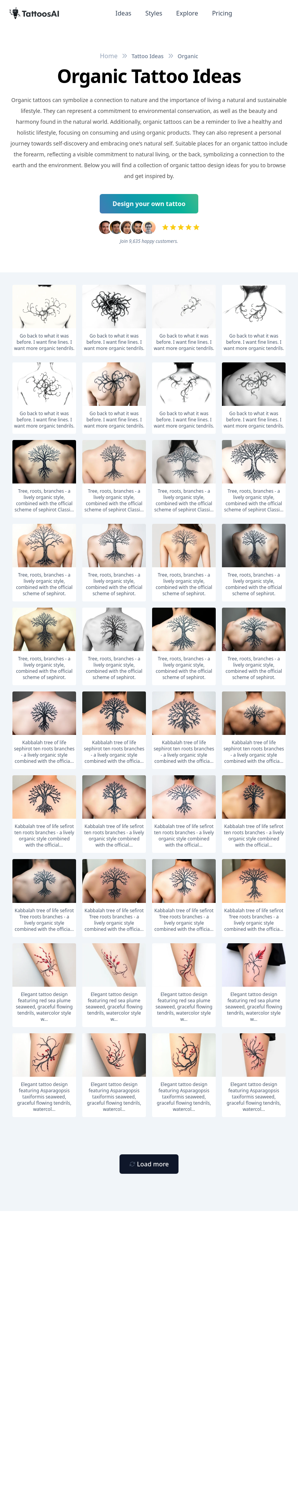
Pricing (222, 13)
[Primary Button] (149, 1164)
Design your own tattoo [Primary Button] (149, 203)
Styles (154, 13)
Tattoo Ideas (148, 56)
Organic (188, 56)
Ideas (124, 13)
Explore (187, 13)
